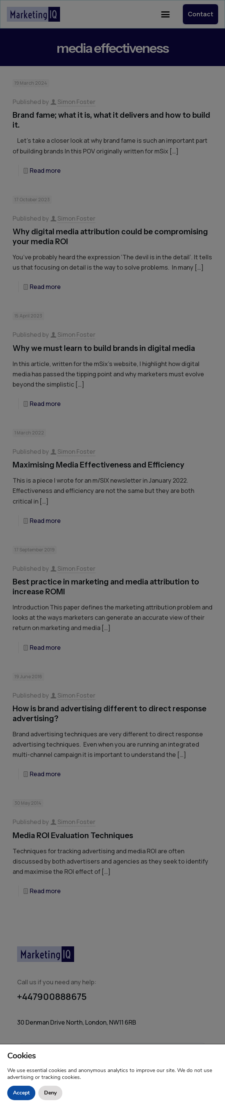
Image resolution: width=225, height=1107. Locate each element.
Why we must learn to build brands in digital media (104, 348)
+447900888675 (52, 996)
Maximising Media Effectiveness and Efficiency (98, 464)
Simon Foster (76, 102)
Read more (45, 170)
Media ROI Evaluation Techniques (73, 835)
